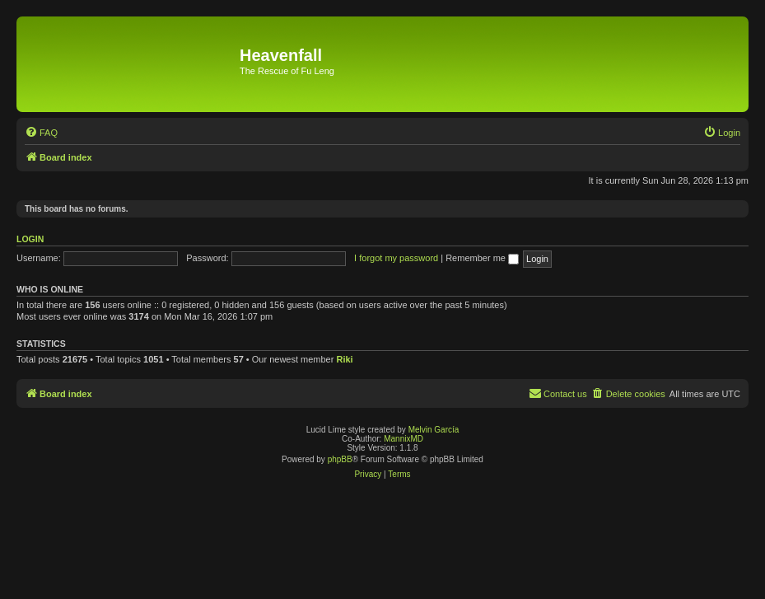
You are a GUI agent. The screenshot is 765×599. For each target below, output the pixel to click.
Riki (344, 359)
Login (30, 239)
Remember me (482, 258)
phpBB (340, 459)
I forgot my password (396, 258)
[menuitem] (41, 133)
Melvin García (433, 429)
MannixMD (403, 438)
